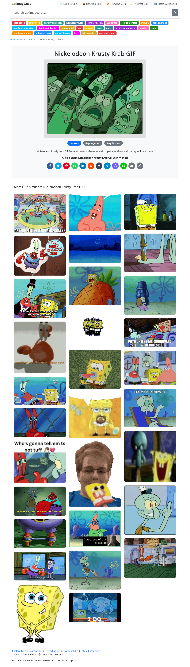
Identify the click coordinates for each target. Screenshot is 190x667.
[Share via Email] (131, 166)
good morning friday (24, 28)
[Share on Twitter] (58, 166)
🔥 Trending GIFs (116, 3)
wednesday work (76, 23)
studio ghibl (69, 28)
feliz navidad (91, 33)
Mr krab (29, 40)
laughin (147, 28)
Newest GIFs (71, 651)
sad (81, 28)
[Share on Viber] (115, 166)
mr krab (74, 144)
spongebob (19, 23)
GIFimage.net (16, 40)
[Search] (175, 12)
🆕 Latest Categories (165, 3)
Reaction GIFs (36, 651)
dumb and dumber (49, 28)
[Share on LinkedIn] (82, 166)
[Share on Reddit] (91, 166)
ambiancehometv (23, 33)
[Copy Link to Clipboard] (140, 166)
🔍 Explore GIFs (68, 3)
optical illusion (64, 33)
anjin (111, 28)
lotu (78, 33)
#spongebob (93, 144)
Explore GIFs (19, 651)
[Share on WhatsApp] (74, 166)
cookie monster (133, 23)
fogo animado (164, 23)
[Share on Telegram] (107, 166)
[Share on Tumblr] (99, 166)
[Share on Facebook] (50, 166)
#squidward (114, 144)
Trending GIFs (54, 651)
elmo (158, 28)
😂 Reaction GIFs (92, 3)
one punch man (110, 33)
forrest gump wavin (129, 28)
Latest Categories (90, 651)
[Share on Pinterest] (66, 166)
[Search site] (92, 12)
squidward (35, 23)
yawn (102, 28)
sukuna (149, 23)
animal (91, 28)
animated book (44, 33)
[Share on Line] (123, 166)
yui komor (115, 23)
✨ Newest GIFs (139, 3)
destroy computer (54, 23)
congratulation (97, 23)
